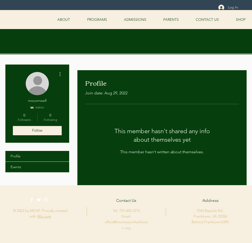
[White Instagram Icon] (46, 200)
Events (16, 167)
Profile (16, 156)
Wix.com (44, 216)
